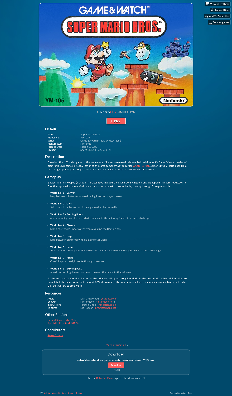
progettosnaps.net (105, 307)
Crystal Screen (141, 165)
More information (117, 344)
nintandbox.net (104, 301)
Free (190, 393)
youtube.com (108, 298)
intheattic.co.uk (107, 304)
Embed (79, 393)
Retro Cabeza (55, 335)
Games (173, 393)
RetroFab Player (105, 378)
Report (71, 393)
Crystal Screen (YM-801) (62, 319)
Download (116, 365)
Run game (116, 120)
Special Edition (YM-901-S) (63, 323)
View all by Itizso (59, 393)
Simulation (182, 393)
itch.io (47, 393)
